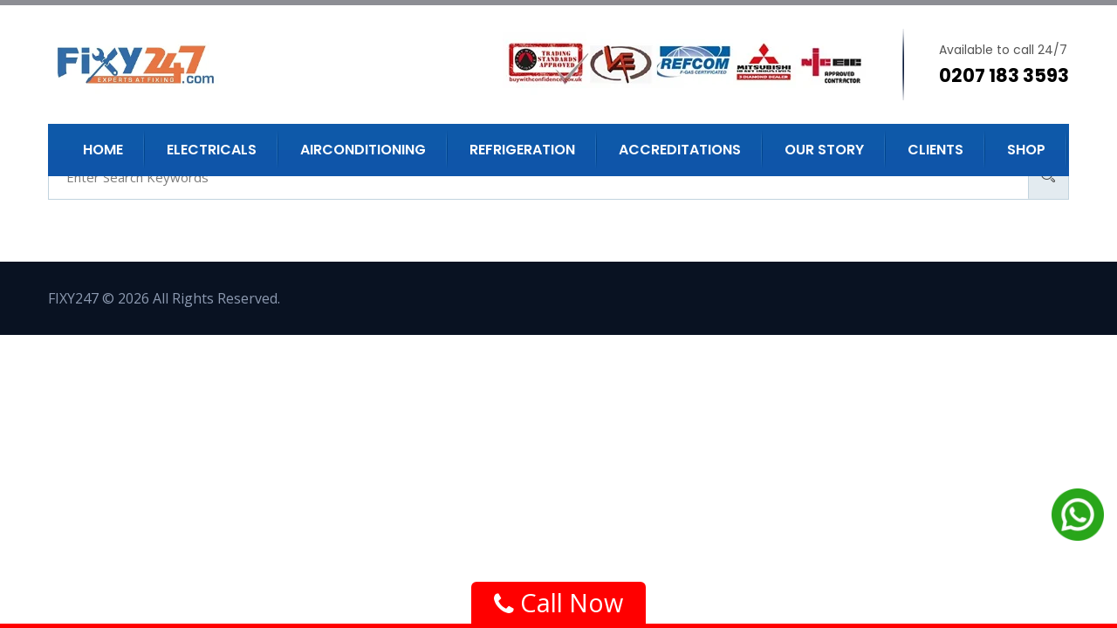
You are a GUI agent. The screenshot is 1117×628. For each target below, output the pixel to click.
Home (103, 150)
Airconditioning (363, 150)
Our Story (824, 150)
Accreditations (680, 150)
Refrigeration (522, 150)
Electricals (212, 150)
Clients (935, 150)
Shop (1026, 150)
